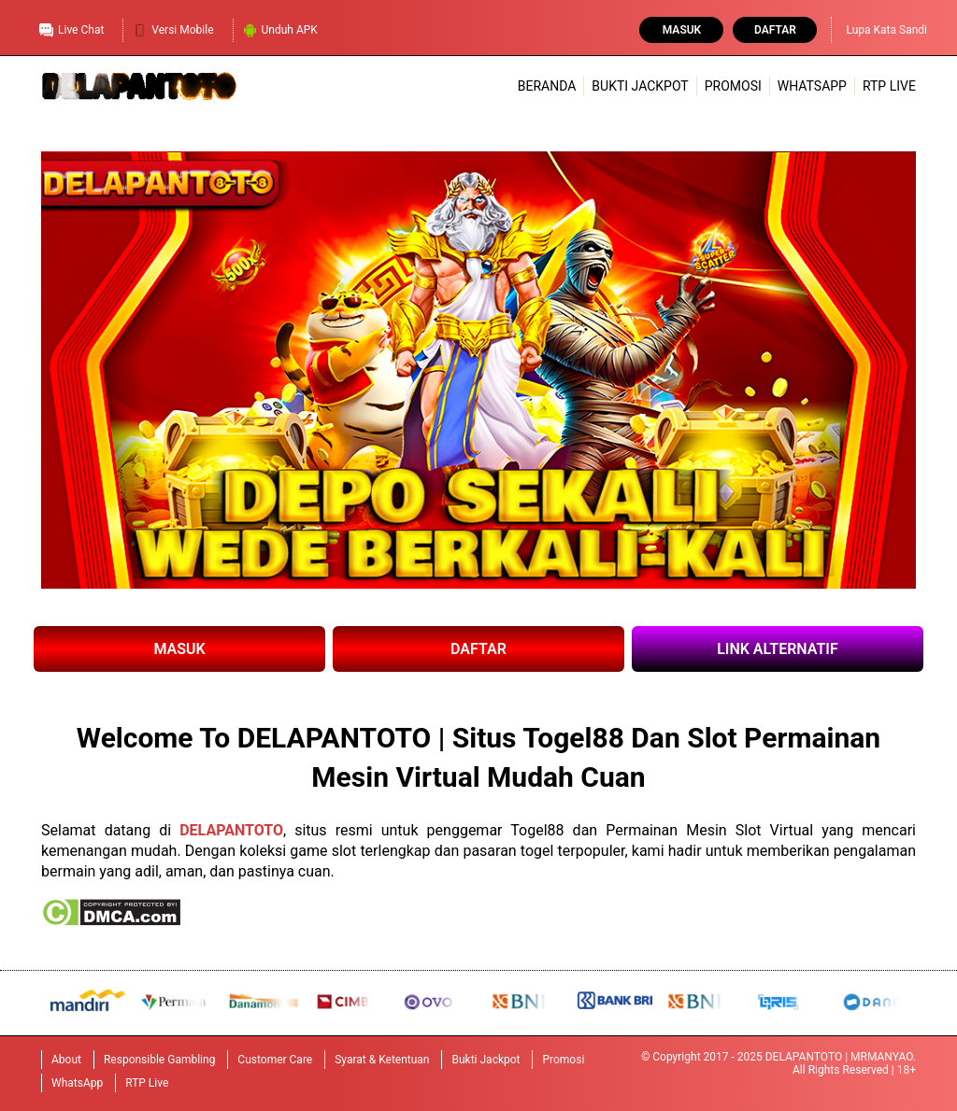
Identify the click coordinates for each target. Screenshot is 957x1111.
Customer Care (274, 1059)
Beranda (547, 85)
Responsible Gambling (159, 1059)
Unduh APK (280, 28)
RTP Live (889, 85)
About (66, 1059)
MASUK (179, 649)
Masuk (682, 29)
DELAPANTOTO (231, 830)
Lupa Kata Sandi (886, 29)
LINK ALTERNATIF (777, 649)
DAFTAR (478, 649)
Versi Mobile (173, 28)
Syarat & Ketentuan (382, 1059)
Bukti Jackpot (640, 85)
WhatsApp (812, 85)
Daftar (775, 29)
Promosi (733, 85)
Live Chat (71, 28)
